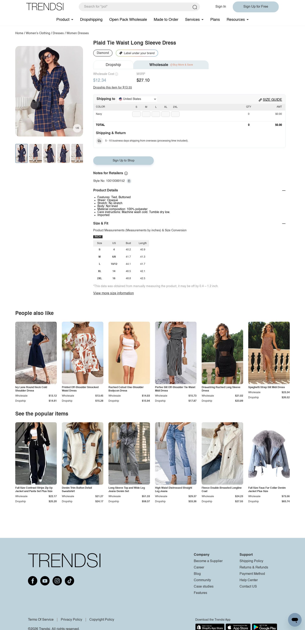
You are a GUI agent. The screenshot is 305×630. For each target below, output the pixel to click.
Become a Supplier (208, 561)
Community (202, 580)
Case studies (204, 586)
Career (199, 567)
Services (192, 20)
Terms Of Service (41, 620)
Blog (197, 574)
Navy (99, 114)
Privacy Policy (71, 620)
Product (62, 20)
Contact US (248, 586)
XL (165, 107)
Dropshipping (91, 20)
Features (200, 593)
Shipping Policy (251, 561)
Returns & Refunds (254, 567)
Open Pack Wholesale (128, 20)
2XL (175, 107)
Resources (236, 20)
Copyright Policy (101, 620)
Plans (215, 20)
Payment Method (252, 574)
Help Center (249, 580)
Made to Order (166, 20)
